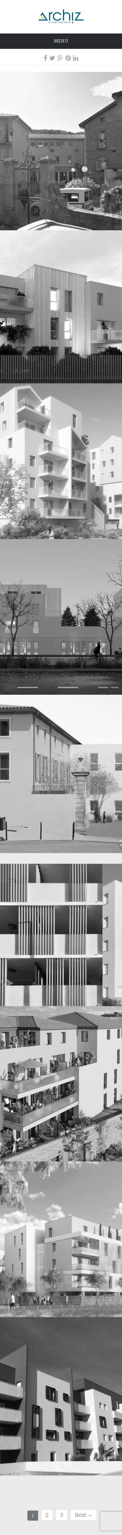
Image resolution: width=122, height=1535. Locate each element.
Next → (83, 1515)
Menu (61, 41)
